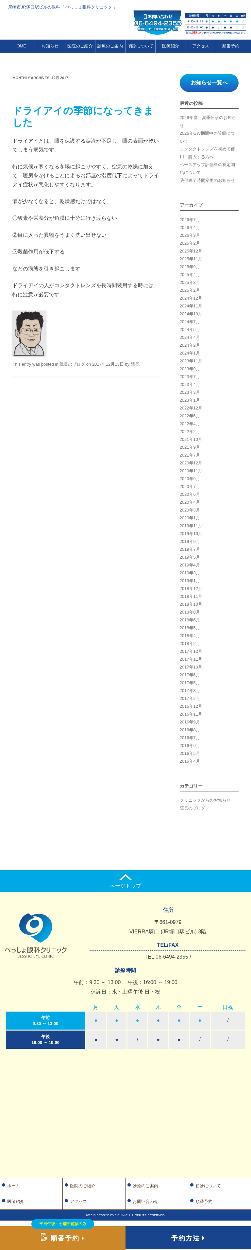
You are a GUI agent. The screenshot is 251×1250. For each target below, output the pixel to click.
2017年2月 (190, 698)
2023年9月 (190, 368)
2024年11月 (191, 306)
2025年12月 (191, 251)
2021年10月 (191, 439)
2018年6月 (190, 619)
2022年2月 (190, 431)
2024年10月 (191, 313)
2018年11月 (191, 596)
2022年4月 (190, 423)
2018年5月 (190, 627)
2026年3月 (190, 235)
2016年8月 (190, 729)
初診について (140, 45)
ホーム (13, 1186)
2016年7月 (190, 737)
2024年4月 (190, 337)
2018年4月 (190, 635)
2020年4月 (190, 502)
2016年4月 (190, 761)
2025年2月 (190, 290)
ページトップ (125, 881)
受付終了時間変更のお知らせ (207, 180)
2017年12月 (191, 651)
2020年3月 (190, 510)
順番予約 (230, 45)
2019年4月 (190, 565)
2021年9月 (190, 447)
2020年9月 (190, 478)
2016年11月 (191, 714)
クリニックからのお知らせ (205, 800)
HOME (19, 45)
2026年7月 (190, 219)
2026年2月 (190, 243)
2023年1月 (190, 400)
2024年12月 (191, 298)
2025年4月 (190, 274)
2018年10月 (191, 604)
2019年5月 (190, 557)
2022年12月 (191, 408)
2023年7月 (190, 376)
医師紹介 (170, 45)
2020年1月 (190, 517)
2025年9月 (190, 266)
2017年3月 (190, 690)
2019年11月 (191, 525)
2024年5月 (190, 329)
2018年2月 (190, 643)
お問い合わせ (145, 1201)
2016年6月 (190, 745)
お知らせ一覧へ (209, 82)
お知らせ (50, 45)
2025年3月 (190, 282)
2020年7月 (190, 486)
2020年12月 (191, 462)
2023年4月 (190, 384)
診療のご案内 (110, 45)
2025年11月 (191, 258)
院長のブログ (72, 364)
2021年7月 (190, 455)
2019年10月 (191, 533)
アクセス (200, 45)
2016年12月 (191, 706)
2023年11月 (191, 360)
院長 (135, 364)
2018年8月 (190, 612)
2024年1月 (190, 353)
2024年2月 (190, 345)
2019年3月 (190, 572)
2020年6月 (190, 494)
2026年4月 (190, 227)
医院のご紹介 (80, 45)
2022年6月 (190, 415)
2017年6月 (190, 674)
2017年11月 (191, 659)
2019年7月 (190, 549)
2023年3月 (190, 392)
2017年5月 (190, 682)
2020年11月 (191, 470)
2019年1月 (190, 580)
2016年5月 (190, 753)
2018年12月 (191, 588)
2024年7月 (190, 321)
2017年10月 (191, 667)
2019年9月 (190, 541)
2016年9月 (190, 722)
